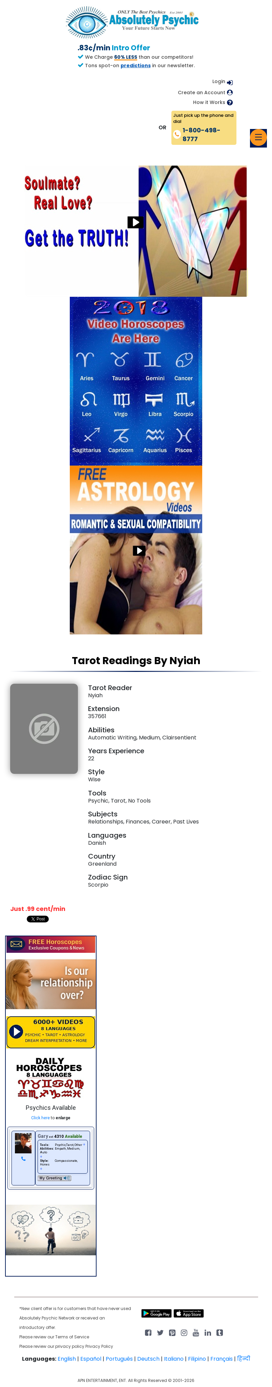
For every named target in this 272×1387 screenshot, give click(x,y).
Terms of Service (72, 1337)
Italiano (174, 1359)
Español (90, 1359)
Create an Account (201, 92)
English (67, 1359)
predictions (136, 65)
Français (221, 1359)
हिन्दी (243, 1359)
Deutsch (148, 1359)
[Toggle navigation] (258, 137)
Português (119, 1359)
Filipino (197, 1359)
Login (218, 81)
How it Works (209, 102)
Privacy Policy (99, 1346)
